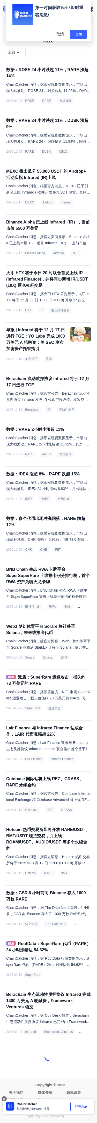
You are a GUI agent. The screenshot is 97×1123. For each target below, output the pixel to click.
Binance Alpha (35, 253)
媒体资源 (45, 1092)
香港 (49, 359)
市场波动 (65, 101)
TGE (75, 253)
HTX (28, 310)
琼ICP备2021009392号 (45, 1116)
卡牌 (67, 607)
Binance (80, 924)
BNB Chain (32, 607)
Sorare (29, 657)
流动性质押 (66, 410)
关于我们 (16, 1092)
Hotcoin (30, 873)
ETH (64, 657)
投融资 (85, 1032)
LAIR (84, 759)
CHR (28, 549)
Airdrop (47, 202)
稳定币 (65, 359)
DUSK (46, 151)
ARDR (46, 454)
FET (58, 549)
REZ (50, 810)
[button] (91, 9)
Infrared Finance (61, 759)
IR (41, 310)
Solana (47, 657)
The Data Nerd (56, 924)
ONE (43, 549)
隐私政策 (73, 1092)
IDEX (28, 499)
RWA (52, 607)
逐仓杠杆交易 (60, 310)
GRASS (66, 810)
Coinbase (31, 810)
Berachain (85, 310)
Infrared (66, 202)
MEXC (29, 202)
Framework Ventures (58, 1032)
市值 (90, 253)
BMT (64, 873)
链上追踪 (31, 924)
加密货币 (31, 359)
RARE (46, 101)
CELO (63, 151)
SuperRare (32, 708)
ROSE (29, 101)
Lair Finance (33, 759)
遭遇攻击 (54, 708)
